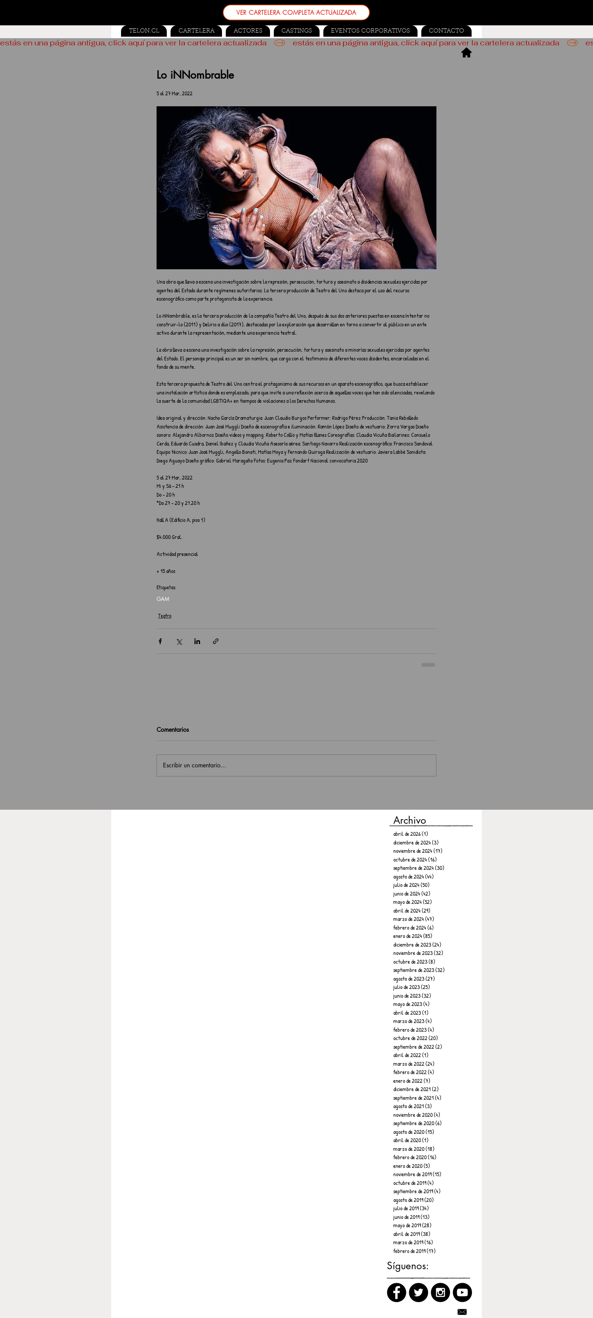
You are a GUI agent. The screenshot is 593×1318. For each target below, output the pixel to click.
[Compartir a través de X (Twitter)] (178, 641)
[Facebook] (396, 1292)
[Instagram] (440, 1292)
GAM (163, 599)
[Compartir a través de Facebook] (160, 641)
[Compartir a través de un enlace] (215, 641)
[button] (297, 31)
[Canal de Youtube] (462, 1292)
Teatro (164, 615)
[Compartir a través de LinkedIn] (197, 641)
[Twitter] (418, 1292)
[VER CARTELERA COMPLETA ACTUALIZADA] (296, 12)
